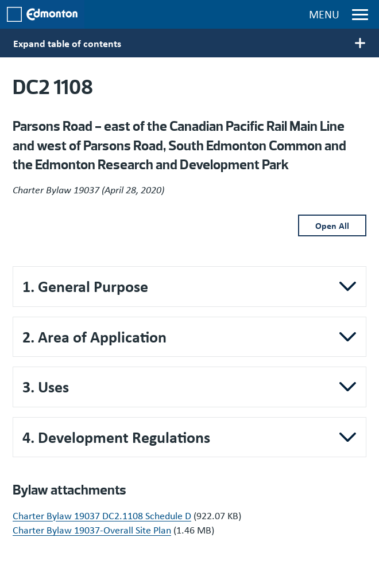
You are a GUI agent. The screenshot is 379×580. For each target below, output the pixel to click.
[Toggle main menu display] (189, 43)
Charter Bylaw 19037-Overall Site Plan (92, 529)
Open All (332, 225)
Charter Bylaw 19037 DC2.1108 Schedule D (102, 515)
